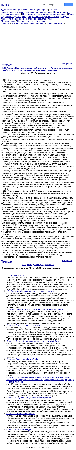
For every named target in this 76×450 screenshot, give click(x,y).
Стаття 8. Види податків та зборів (22, 359)
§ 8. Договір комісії (15, 275)
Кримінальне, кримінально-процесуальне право (31, 19)
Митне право (41, 21)
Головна (5, 23)
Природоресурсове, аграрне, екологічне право (44, 14)
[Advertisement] (38, 42)
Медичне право (8, 21)
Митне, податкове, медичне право (28, 23)
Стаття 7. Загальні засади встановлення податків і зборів (33, 341)
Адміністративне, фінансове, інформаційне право (24, 10)
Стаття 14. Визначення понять (20, 414)
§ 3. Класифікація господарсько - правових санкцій (30, 291)
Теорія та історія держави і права (43, 16)
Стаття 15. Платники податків (20, 429)
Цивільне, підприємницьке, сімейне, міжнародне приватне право (30, 11)
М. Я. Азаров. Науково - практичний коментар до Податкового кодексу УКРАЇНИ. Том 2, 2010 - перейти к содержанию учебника (36, 69)
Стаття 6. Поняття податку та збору (23, 325)
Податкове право (25, 21)
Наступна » (67, 63)
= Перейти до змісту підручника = (38, 265)
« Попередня (6, 63)
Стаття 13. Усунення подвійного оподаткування (28, 398)
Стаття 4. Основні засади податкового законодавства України (35, 309)
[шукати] (51, 5)
